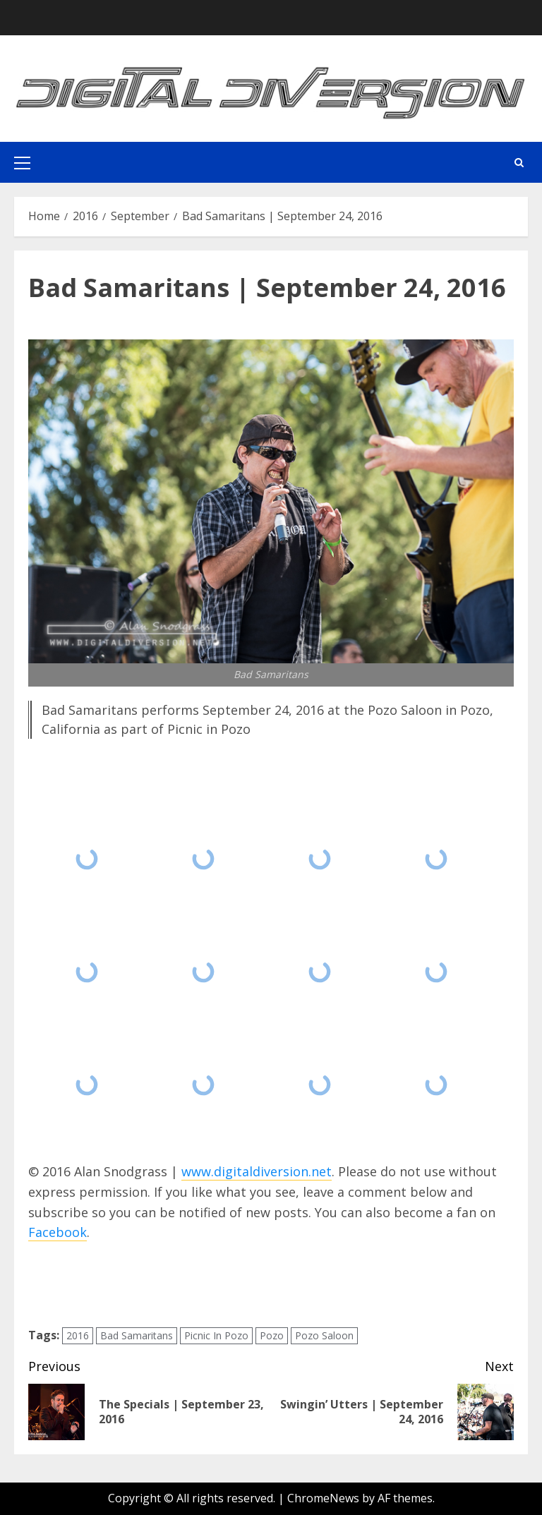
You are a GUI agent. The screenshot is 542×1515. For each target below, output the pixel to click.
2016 (77, 1335)
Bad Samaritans (136, 1335)
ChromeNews (323, 1498)
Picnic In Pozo (216, 1335)
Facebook (57, 1232)
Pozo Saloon (324, 1335)
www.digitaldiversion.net (256, 1171)
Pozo (272, 1335)
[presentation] (135, 1284)
